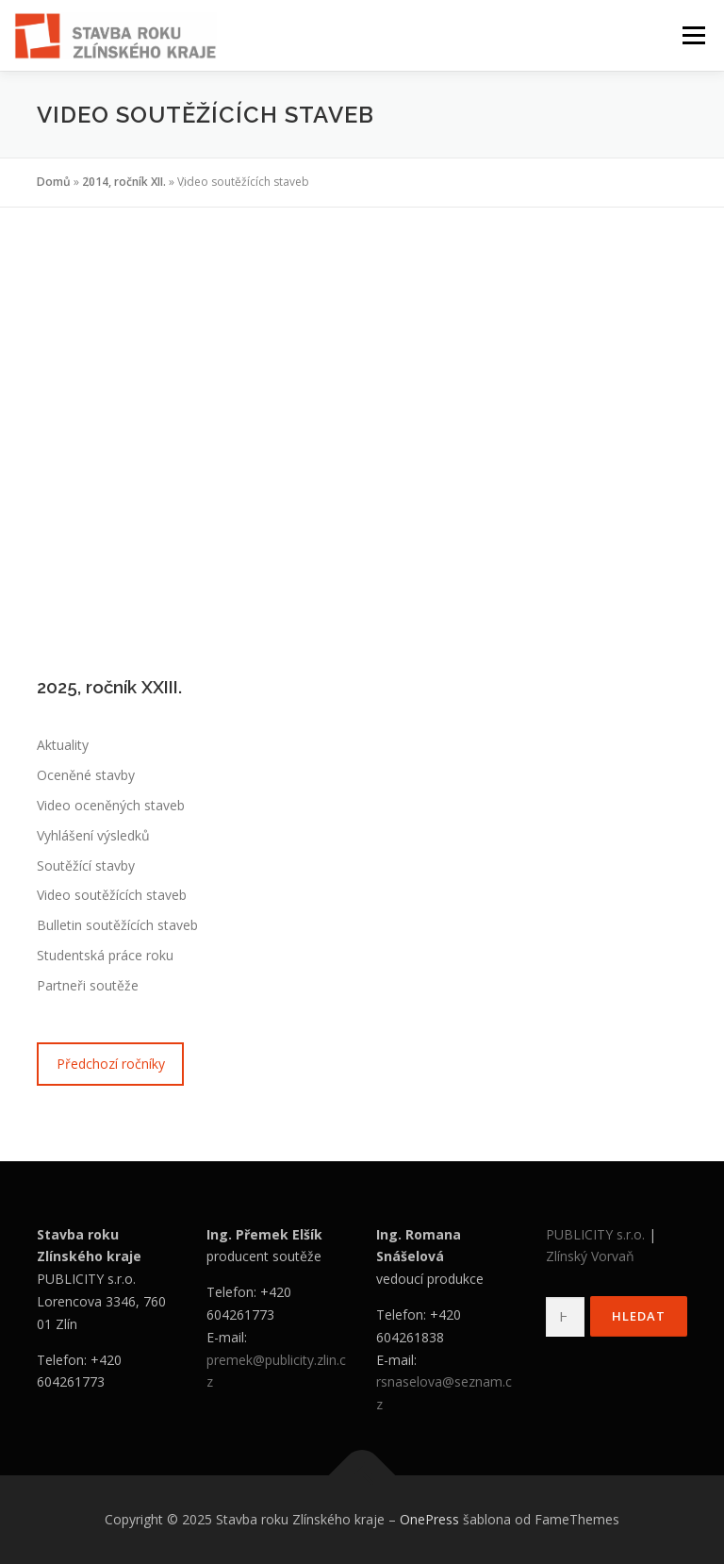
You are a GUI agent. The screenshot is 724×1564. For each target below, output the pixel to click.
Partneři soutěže (88, 985)
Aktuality (63, 745)
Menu (693, 34)
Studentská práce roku (105, 955)
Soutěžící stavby (86, 865)
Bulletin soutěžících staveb (117, 925)
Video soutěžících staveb (112, 895)
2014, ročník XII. (124, 182)
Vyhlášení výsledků (93, 835)
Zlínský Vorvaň (590, 1256)
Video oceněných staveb (111, 805)
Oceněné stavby (86, 775)
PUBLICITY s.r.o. (595, 1234)
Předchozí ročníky (111, 1064)
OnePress (429, 1519)
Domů (54, 182)
